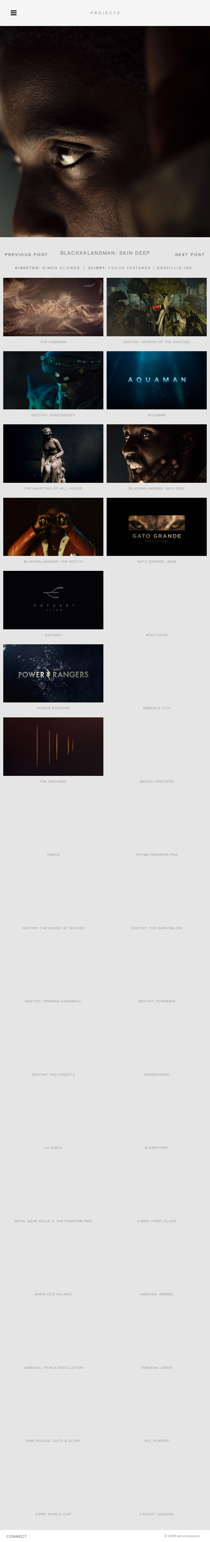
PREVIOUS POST (26, 254)
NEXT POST (190, 254)
